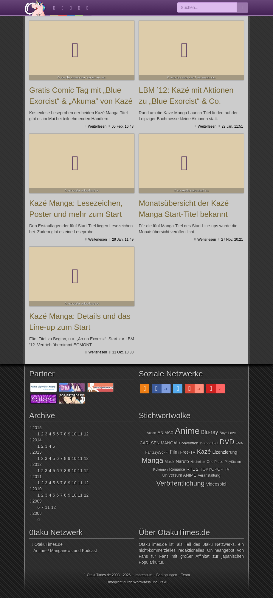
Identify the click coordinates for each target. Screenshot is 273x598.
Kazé (204, 451)
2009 (37, 501)
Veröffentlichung (180, 483)
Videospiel (216, 484)
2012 (37, 464)
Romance (177, 469)
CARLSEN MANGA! (159, 443)
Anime (187, 431)
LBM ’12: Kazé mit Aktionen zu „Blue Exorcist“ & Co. (191, 50)
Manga (152, 460)
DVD (227, 442)
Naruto (182, 461)
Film (174, 452)
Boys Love (228, 433)
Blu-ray (209, 432)
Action (151, 433)
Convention (188, 443)
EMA (239, 443)
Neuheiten (197, 461)
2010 (37, 488)
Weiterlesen (96, 126)
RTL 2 (192, 469)
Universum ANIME (179, 475)
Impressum (143, 575)
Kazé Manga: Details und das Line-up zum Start (81, 276)
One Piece (215, 462)
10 (74, 434)
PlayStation (233, 461)
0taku (163, 582)
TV (227, 469)
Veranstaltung (209, 475)
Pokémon (160, 469)
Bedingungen (166, 575)
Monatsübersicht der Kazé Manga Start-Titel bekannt (191, 163)
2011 (37, 476)
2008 (37, 513)
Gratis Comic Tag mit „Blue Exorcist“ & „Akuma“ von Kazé (81, 50)
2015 (37, 427)
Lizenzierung (224, 452)
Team (185, 575)
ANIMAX (165, 432)
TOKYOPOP (211, 469)
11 (80, 434)
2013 (37, 452)
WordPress (142, 582)
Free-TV (188, 452)
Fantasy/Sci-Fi (156, 452)
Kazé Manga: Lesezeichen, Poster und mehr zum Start (81, 163)
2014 (37, 440)
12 (86, 434)
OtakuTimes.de (35, 8)
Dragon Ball (209, 443)
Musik (169, 462)
